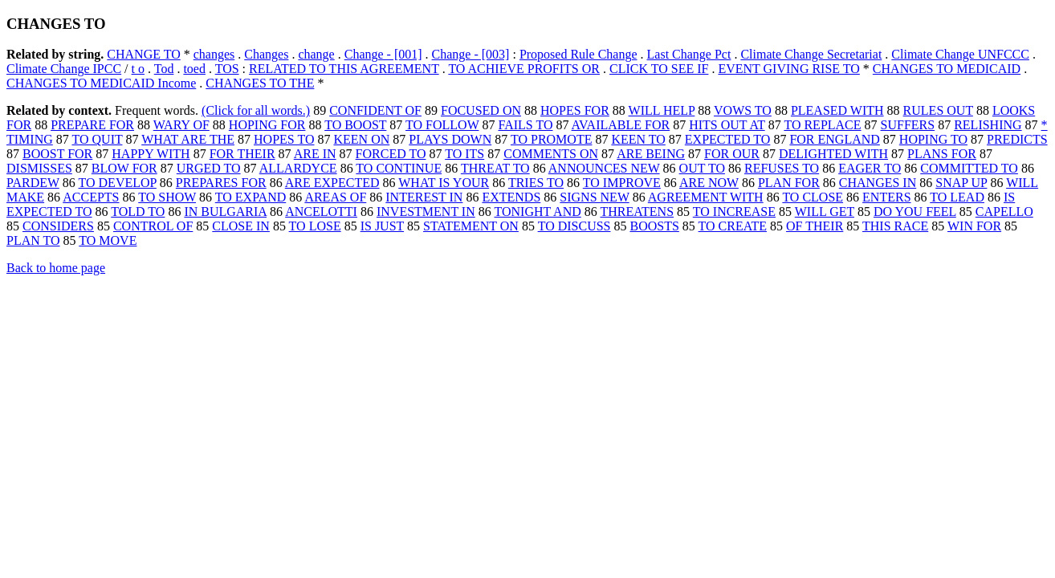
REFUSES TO (781, 168)
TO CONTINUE (399, 168)
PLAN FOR (789, 182)
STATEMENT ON (471, 226)
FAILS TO (525, 125)
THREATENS (637, 211)
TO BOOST (355, 125)
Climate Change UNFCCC (960, 54)
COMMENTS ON (550, 154)
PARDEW (32, 182)
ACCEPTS (91, 197)
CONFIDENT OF (375, 110)
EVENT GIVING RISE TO (788, 68)
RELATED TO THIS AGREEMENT (344, 68)
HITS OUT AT (727, 125)
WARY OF (181, 125)
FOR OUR (732, 154)
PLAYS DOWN (450, 139)
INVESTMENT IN (426, 211)
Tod (164, 68)
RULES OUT (938, 110)
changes (214, 54)
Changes (266, 54)
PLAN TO (33, 240)
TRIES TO (536, 182)
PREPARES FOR (221, 182)
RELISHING (987, 125)
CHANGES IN (877, 182)
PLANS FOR (941, 154)
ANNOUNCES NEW (604, 168)
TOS (227, 68)
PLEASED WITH (837, 110)
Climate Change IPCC (63, 68)
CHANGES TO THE (260, 83)
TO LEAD (957, 197)
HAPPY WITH (150, 154)
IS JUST (382, 226)
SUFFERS (908, 125)
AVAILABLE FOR (621, 125)
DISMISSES (39, 168)
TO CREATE (733, 226)
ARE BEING (651, 154)
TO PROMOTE (552, 139)
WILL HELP (662, 110)
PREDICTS (1017, 139)
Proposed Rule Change (578, 54)
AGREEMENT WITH (706, 197)
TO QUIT (96, 139)
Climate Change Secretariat (811, 54)
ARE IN (315, 154)
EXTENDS (511, 197)
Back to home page (55, 268)
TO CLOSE (812, 197)
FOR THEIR (242, 154)
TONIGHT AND (537, 211)
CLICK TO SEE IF (658, 68)
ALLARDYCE (298, 168)
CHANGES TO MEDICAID (946, 68)
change (316, 54)
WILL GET (824, 211)
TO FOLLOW (442, 125)
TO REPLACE (822, 125)
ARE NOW (709, 182)
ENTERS (886, 197)
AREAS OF (335, 197)
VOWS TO (743, 110)
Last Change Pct (689, 54)
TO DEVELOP (118, 182)
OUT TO (702, 168)
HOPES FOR (574, 110)
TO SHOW (167, 197)
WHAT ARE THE (187, 139)
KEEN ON (361, 139)
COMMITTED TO (969, 168)
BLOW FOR (124, 168)
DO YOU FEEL (915, 211)
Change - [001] (383, 54)
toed (194, 68)
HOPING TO (933, 139)
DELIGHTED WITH (833, 154)
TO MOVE (107, 240)
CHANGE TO (143, 54)
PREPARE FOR (92, 125)
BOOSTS (653, 226)
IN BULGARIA (225, 211)
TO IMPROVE (622, 182)
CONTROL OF (153, 226)
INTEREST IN (423, 197)
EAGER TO (869, 168)
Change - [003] (471, 54)
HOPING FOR (267, 125)
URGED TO (209, 168)
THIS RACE (895, 226)
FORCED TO (391, 154)
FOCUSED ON (481, 110)
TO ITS (464, 154)
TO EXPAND (250, 197)
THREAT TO (495, 168)
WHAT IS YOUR (443, 182)
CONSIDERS (58, 226)
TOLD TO (138, 211)
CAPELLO (1004, 211)
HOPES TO (284, 139)
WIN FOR (974, 226)
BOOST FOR (57, 154)
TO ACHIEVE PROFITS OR (524, 68)
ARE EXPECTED (332, 182)
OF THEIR (814, 226)
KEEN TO (638, 139)
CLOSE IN (241, 226)
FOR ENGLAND (834, 139)
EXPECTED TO (728, 139)
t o (138, 68)
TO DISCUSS (574, 226)
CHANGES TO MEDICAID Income (101, 83)
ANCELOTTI (321, 211)
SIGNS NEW (594, 197)
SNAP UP (961, 182)
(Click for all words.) (256, 110)
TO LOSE (315, 226)
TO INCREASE (734, 211)
